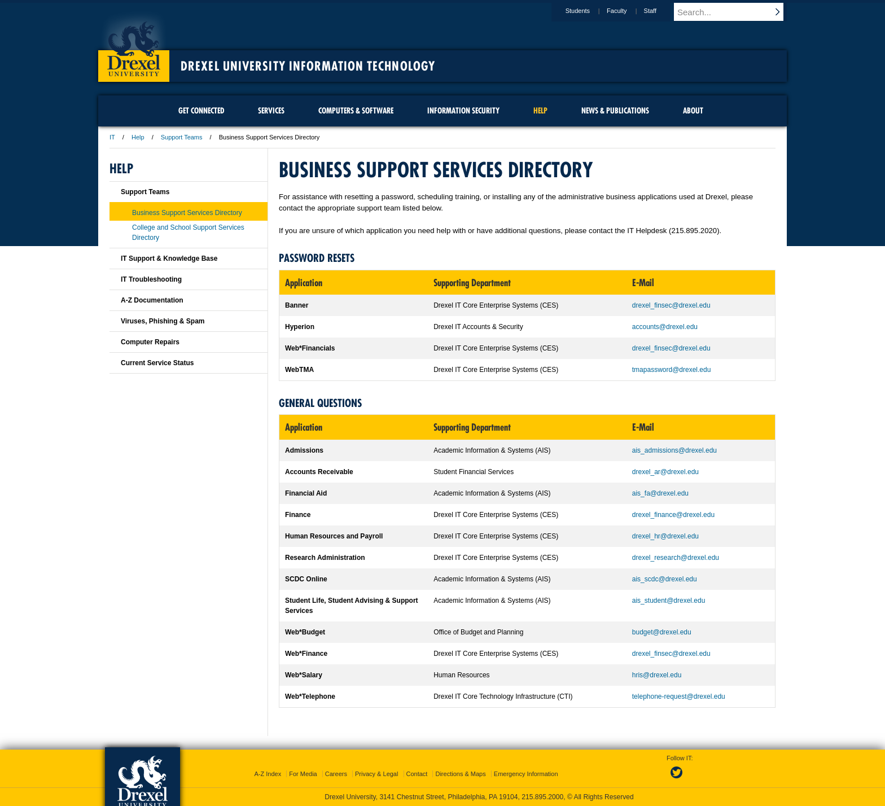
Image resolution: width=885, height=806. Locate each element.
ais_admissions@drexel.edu (674, 450)
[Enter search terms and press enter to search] (735, 12)
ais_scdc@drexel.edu (664, 579)
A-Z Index (267, 773)
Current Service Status (157, 363)
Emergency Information (526, 773)
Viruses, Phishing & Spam (163, 321)
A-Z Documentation (152, 300)
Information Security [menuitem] (463, 111)
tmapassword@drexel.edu (671, 370)
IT (112, 137)
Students (588, 10)
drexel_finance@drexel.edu (673, 515)
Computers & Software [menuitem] (355, 111)
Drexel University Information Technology (308, 66)
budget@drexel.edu (661, 632)
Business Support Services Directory (187, 213)
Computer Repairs (150, 342)
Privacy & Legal (376, 773)
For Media (303, 773)
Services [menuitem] (271, 111)
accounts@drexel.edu (665, 327)
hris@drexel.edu (657, 675)
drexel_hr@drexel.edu (665, 536)
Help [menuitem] (540, 111)
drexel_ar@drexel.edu (665, 472)
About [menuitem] (693, 111)
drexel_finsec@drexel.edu (671, 305)
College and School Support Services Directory (188, 233)
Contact (417, 773)
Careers (336, 773)
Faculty (627, 10)
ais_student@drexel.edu (669, 600)
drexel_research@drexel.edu (675, 558)
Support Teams (182, 137)
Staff (661, 10)
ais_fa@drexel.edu (660, 493)
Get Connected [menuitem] (201, 111)
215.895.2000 (542, 797)
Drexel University (133, 45)
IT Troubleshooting (151, 279)
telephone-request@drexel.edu (678, 696)
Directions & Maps (460, 773)
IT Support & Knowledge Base (169, 258)
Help (138, 137)
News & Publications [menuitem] (615, 111)
